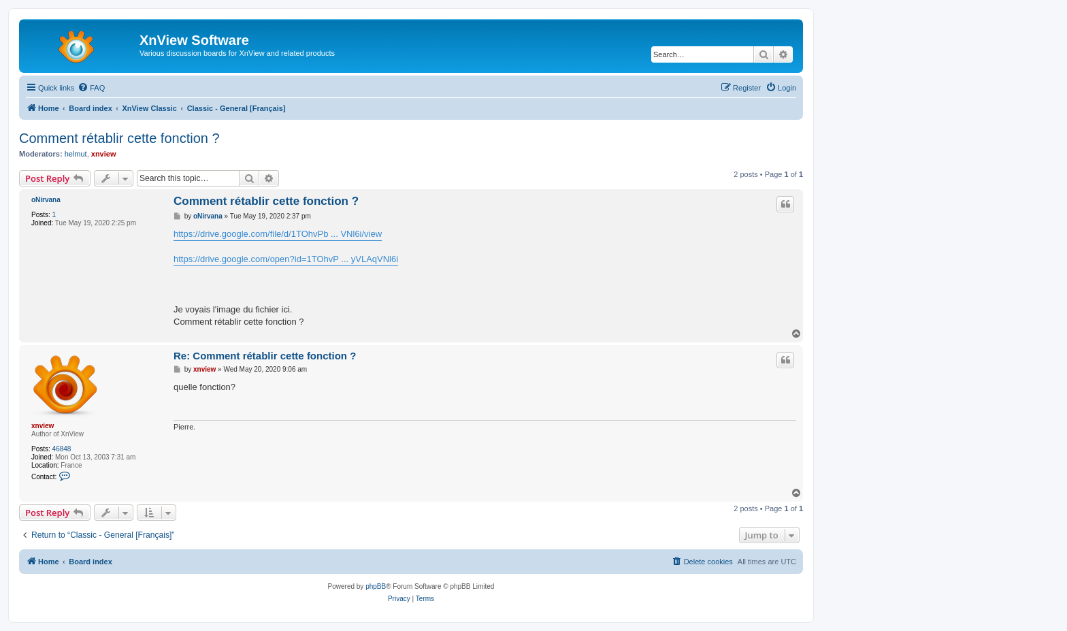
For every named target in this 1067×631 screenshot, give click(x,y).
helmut (76, 154)
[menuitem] (91, 88)
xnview (103, 154)
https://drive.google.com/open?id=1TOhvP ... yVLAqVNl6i (286, 259)
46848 (61, 449)
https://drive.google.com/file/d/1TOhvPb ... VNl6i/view (278, 234)
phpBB (375, 586)
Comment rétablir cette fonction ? (119, 138)
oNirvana (46, 200)
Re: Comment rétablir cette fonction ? (265, 355)
